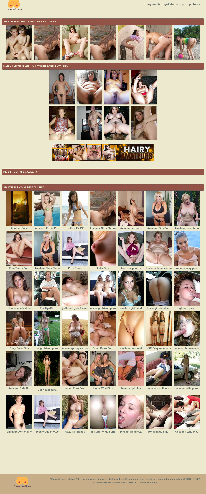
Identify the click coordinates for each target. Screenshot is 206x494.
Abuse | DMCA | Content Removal (138, 482)
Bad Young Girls (47, 390)
